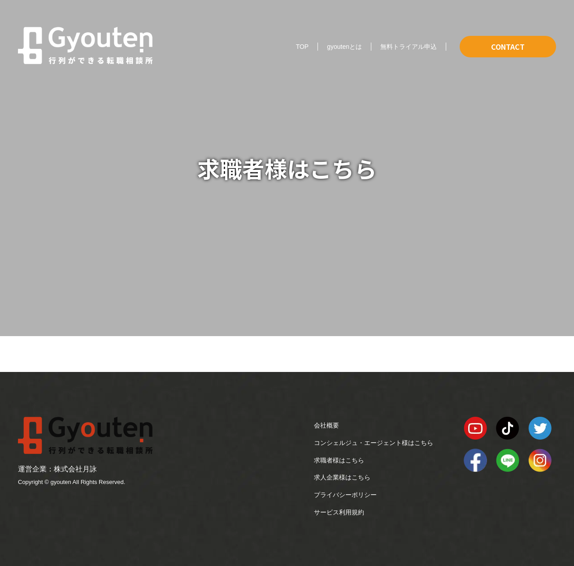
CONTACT (508, 46)
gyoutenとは (344, 46)
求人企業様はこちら (342, 477)
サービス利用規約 (339, 512)
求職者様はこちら (339, 460)
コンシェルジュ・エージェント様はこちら (373, 442)
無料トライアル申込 (408, 46)
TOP (302, 46)
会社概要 (326, 425)
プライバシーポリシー (345, 494)
